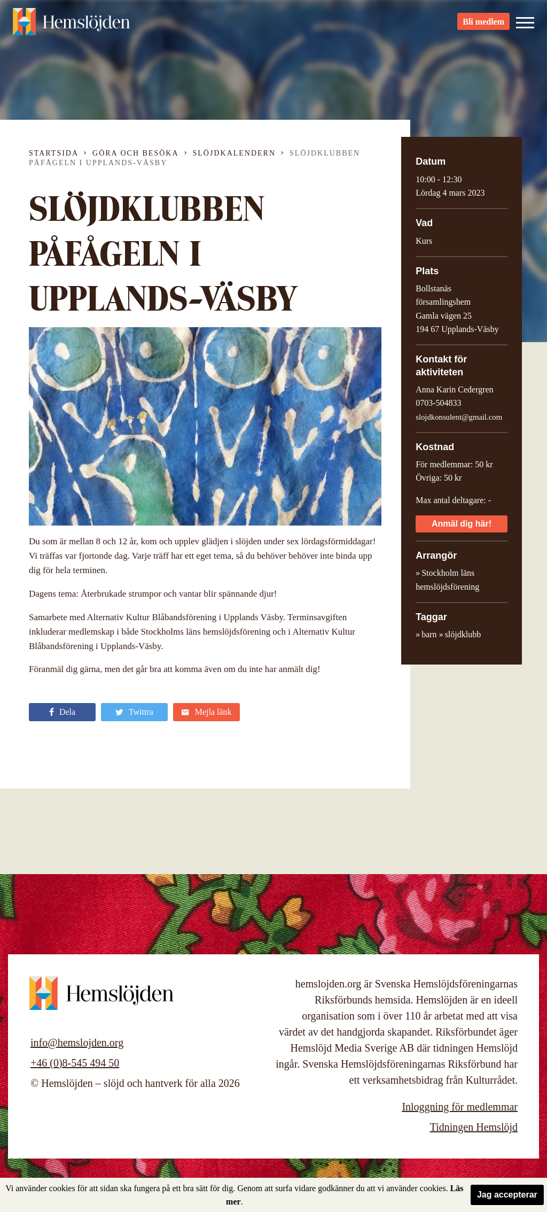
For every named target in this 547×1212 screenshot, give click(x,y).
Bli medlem (483, 27)
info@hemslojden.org (76, 1042)
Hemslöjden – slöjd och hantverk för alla (71, 26)
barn (428, 634)
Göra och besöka (135, 153)
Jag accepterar (507, 1194)
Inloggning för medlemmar (460, 1107)
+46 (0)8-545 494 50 (74, 1063)
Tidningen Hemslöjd (474, 1127)
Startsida (54, 153)
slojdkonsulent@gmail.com (459, 417)
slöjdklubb (463, 634)
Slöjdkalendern (234, 153)
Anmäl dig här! (461, 523)
